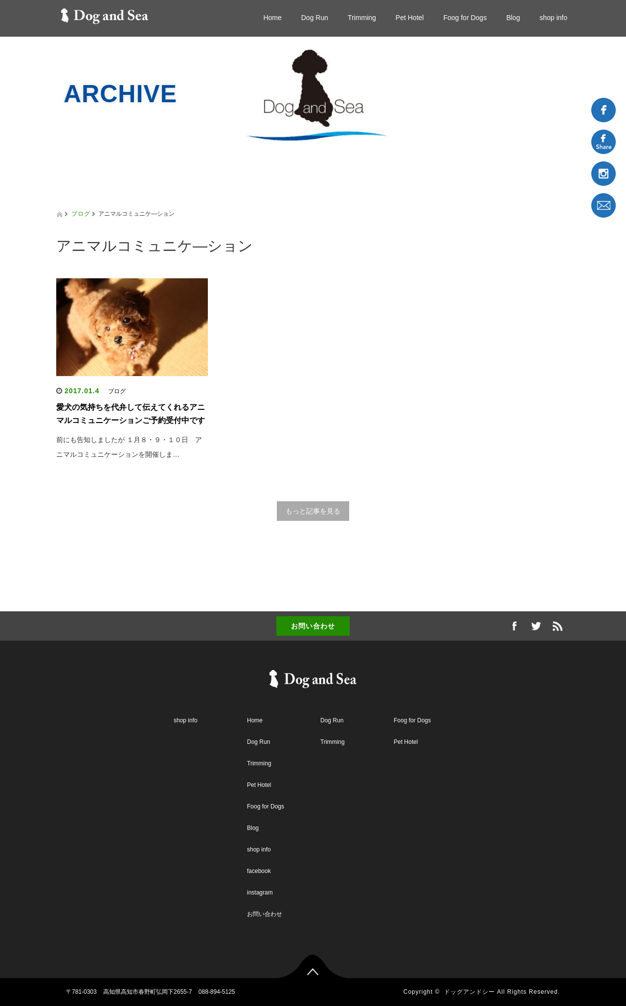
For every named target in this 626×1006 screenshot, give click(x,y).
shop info (553, 18)
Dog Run (314, 18)
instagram (260, 892)
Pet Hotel (410, 18)
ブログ (80, 213)
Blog (513, 18)
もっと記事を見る (313, 511)
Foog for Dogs (465, 18)
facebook (259, 871)
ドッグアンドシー (469, 991)
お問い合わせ (313, 626)
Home (272, 18)
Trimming (362, 18)
